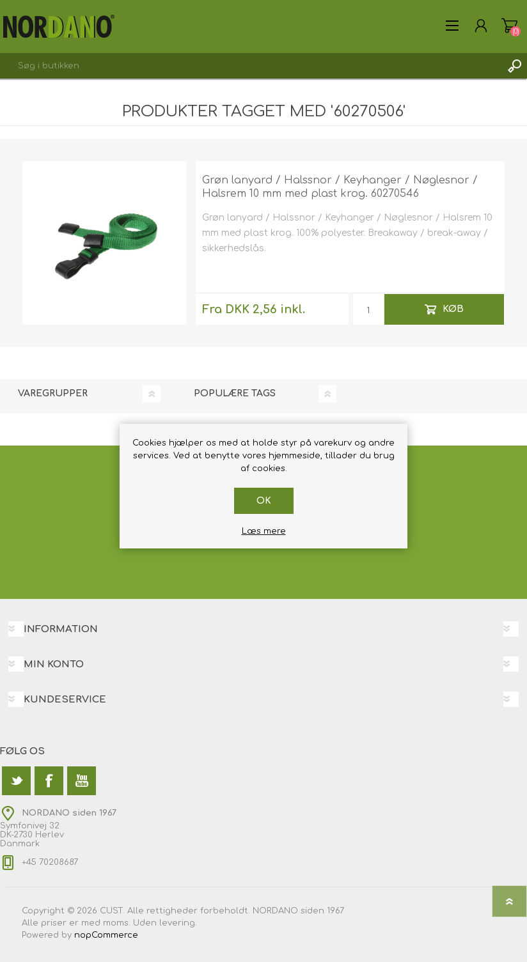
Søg (514, 66)
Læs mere (264, 531)
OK (263, 501)
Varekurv (509, 26)
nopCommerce (106, 935)
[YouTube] (81, 780)
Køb (453, 309)
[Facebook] (49, 780)
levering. (178, 923)
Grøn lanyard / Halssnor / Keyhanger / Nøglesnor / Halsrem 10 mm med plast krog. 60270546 (340, 187)
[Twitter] (16, 780)
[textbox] (251, 66)
